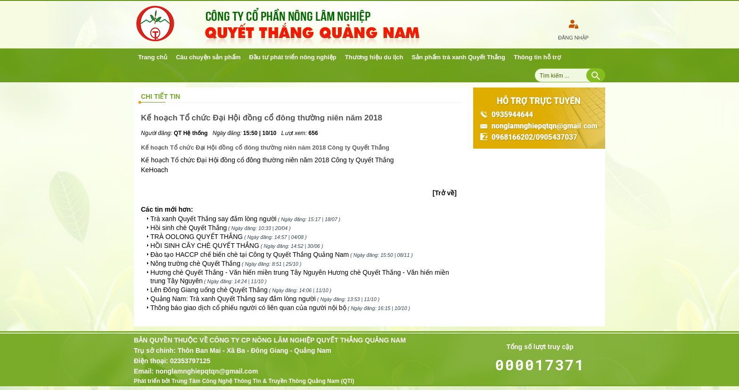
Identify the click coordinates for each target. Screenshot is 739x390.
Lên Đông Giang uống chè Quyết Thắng (209, 290)
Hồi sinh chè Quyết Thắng (188, 227)
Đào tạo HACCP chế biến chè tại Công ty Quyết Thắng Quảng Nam (249, 254)
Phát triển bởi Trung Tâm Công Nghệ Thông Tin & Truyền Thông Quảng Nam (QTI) (244, 381)
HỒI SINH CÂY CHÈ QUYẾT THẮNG (204, 245)
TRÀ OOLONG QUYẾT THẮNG (196, 236)
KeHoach (154, 170)
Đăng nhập (573, 37)
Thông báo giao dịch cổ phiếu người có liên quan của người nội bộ (248, 307)
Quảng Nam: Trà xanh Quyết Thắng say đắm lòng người (233, 298)
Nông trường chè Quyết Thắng (195, 263)
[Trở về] (445, 193)
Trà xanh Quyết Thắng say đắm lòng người (213, 219)
